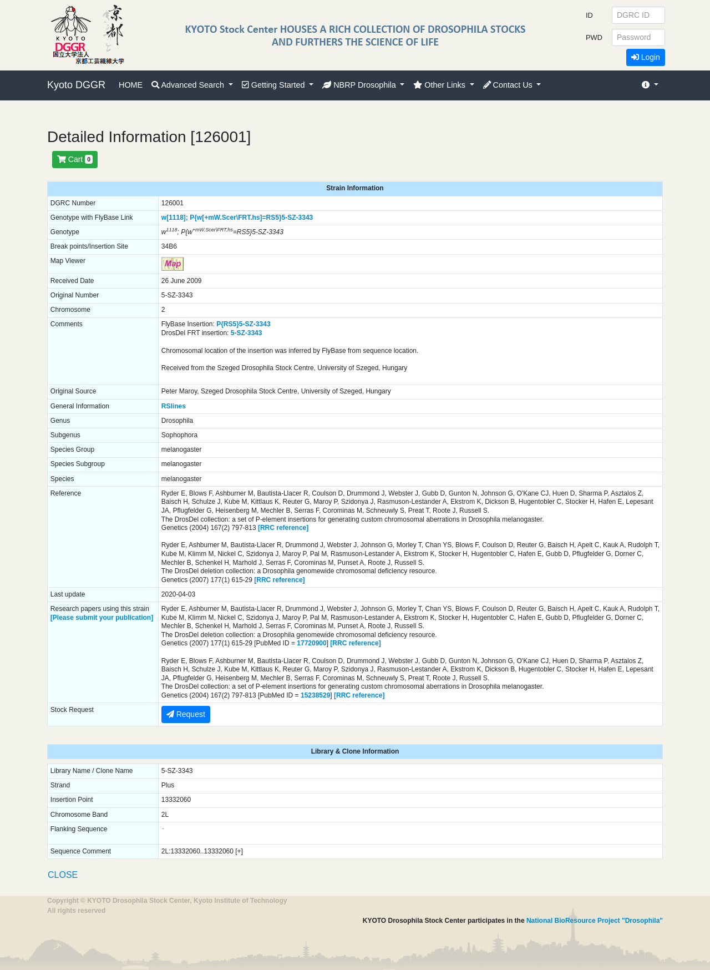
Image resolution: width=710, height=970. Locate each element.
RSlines (173, 406)
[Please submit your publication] (101, 618)
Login (645, 57)
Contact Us (509, 84)
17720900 (311, 643)
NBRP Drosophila (360, 84)
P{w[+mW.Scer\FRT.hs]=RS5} (235, 217)
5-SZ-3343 (297, 217)
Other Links (440, 84)
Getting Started (274, 84)
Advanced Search (188, 84)
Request (185, 714)
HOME (131, 84)
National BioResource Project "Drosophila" (594, 920)
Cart (75, 159)
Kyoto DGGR (76, 84)
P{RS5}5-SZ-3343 (243, 324)
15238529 (315, 695)
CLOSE (63, 875)
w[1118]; (174, 217)
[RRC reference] (283, 528)
